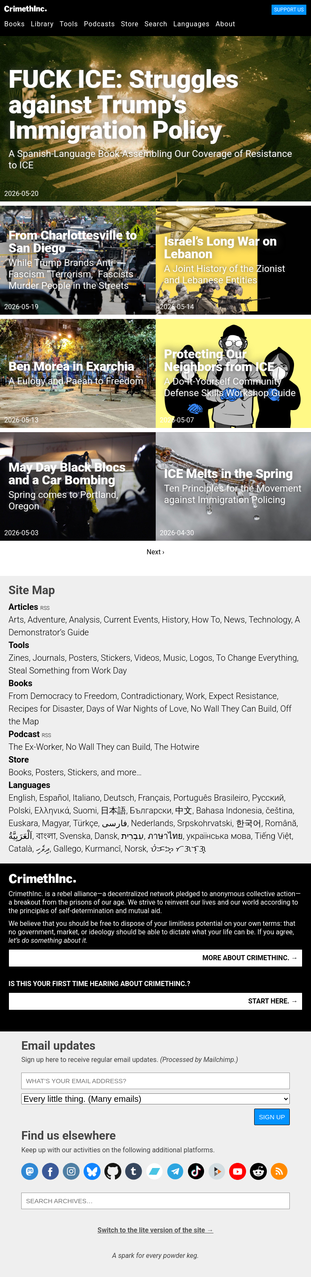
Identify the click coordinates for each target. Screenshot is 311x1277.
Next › (156, 552)
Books (14, 24)
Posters (83, 658)
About (225, 24)
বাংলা (46, 836)
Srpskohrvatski (204, 823)
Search (156, 24)
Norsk (135, 849)
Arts (16, 620)
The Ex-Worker (35, 747)
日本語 (113, 810)
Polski (19, 810)
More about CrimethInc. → (250, 958)
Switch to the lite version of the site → (155, 1230)
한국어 (248, 823)
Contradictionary (151, 696)
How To (206, 620)
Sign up (272, 1117)
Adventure (46, 620)
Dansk (106, 836)
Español (54, 798)
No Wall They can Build (108, 747)
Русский (268, 798)
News (234, 620)
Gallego (67, 849)
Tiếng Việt (273, 836)
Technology (270, 620)
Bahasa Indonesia (229, 810)
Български (151, 810)
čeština (279, 810)
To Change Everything (256, 658)
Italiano (86, 798)
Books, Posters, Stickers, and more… (75, 772)
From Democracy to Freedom (62, 696)
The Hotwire (176, 747)
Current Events (131, 620)
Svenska (74, 836)
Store (129, 24)
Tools (69, 24)
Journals (49, 658)
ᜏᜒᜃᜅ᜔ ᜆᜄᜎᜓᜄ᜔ (178, 849)
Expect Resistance (243, 696)
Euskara (23, 823)
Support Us (289, 10)
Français (154, 798)
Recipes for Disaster (45, 709)
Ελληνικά (51, 810)
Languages (191, 24)
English (22, 798)
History (175, 620)
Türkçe (85, 823)
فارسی (114, 823)
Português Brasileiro (211, 798)
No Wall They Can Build (234, 709)
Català (20, 849)
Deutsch (119, 798)
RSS (45, 608)
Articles (23, 607)
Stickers (116, 658)
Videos (147, 658)
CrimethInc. (25, 8)
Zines (18, 658)
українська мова (218, 836)
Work (195, 696)
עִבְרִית (132, 836)
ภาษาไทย (165, 836)
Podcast (23, 734)
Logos (200, 658)
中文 (183, 810)
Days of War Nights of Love (136, 709)
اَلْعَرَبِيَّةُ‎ (20, 836)
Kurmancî (102, 849)
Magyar (56, 823)
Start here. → (273, 1001)
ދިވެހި (43, 849)
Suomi (85, 810)
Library (42, 24)
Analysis (84, 620)
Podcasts (99, 24)
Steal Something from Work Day (67, 670)
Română (281, 823)
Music (174, 658)
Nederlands (152, 823)
